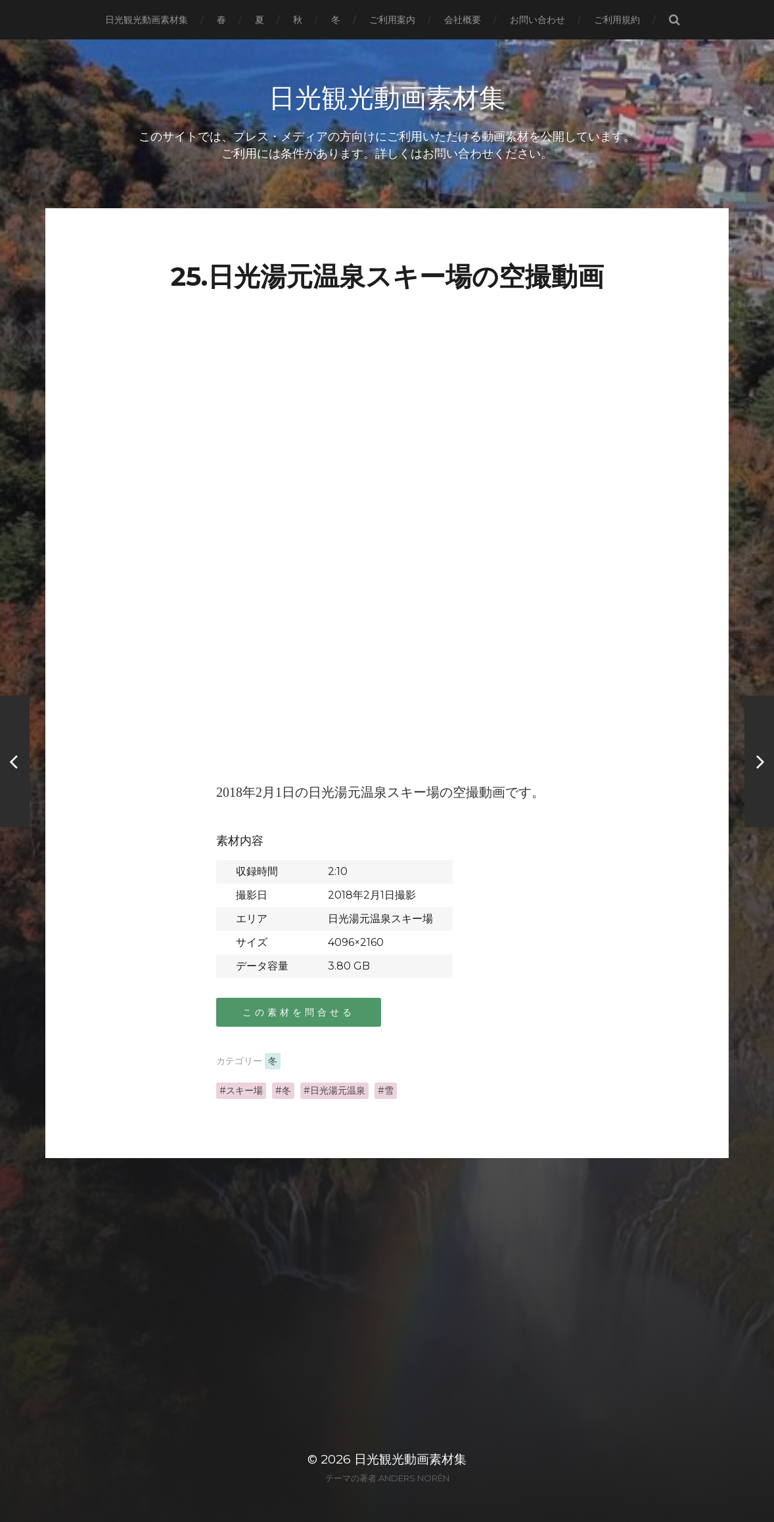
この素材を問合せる (298, 1012)
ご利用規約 (617, 20)
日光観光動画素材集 (146, 20)
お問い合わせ (537, 20)
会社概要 (462, 20)
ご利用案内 (392, 20)
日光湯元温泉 (337, 1090)
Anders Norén (413, 1478)
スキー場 (244, 1090)
